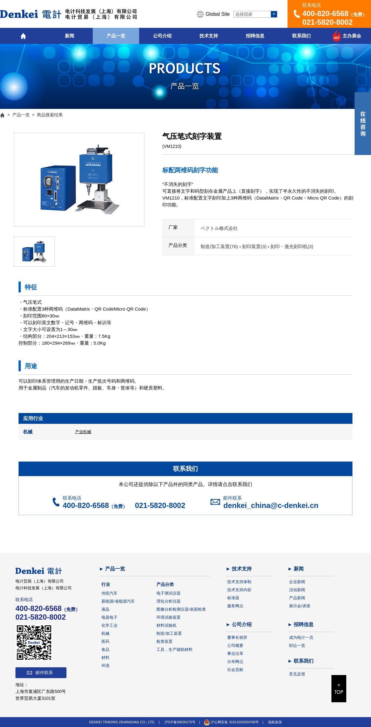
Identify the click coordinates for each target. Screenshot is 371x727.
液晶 (105, 609)
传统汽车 (109, 593)
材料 (105, 657)
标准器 (233, 598)
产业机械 (83, 431)
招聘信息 (255, 35)
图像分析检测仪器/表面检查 (181, 609)
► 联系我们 (300, 661)
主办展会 (352, 35)
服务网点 (235, 606)
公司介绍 (162, 35)
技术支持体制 (239, 581)
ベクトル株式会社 (219, 228)
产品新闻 (297, 598)
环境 (105, 665)
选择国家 (244, 14)
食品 (105, 649)
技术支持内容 (239, 589)
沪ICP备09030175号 (179, 722)
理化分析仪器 (168, 601)
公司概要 (235, 645)
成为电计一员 (301, 637)
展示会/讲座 (299, 606)
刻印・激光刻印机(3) (292, 246)
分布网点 (235, 661)
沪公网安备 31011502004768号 (231, 722)
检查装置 (164, 641)
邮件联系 (44, 672)
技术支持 (208, 35)
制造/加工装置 (169, 633)
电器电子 (109, 617)
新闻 (69, 35)
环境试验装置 (168, 617)
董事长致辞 (237, 637)
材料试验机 (166, 625)
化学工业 (109, 625)
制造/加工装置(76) (220, 246)
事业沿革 (235, 653)
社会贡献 (235, 669)
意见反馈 (297, 674)
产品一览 (116, 35)
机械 (105, 633)
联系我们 (301, 35)
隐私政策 (275, 722)
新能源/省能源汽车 (118, 601)
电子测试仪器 (168, 593)
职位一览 (297, 645)
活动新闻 (297, 589)
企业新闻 (297, 581)
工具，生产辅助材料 (174, 649)
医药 (105, 641)
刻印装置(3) (255, 246)
